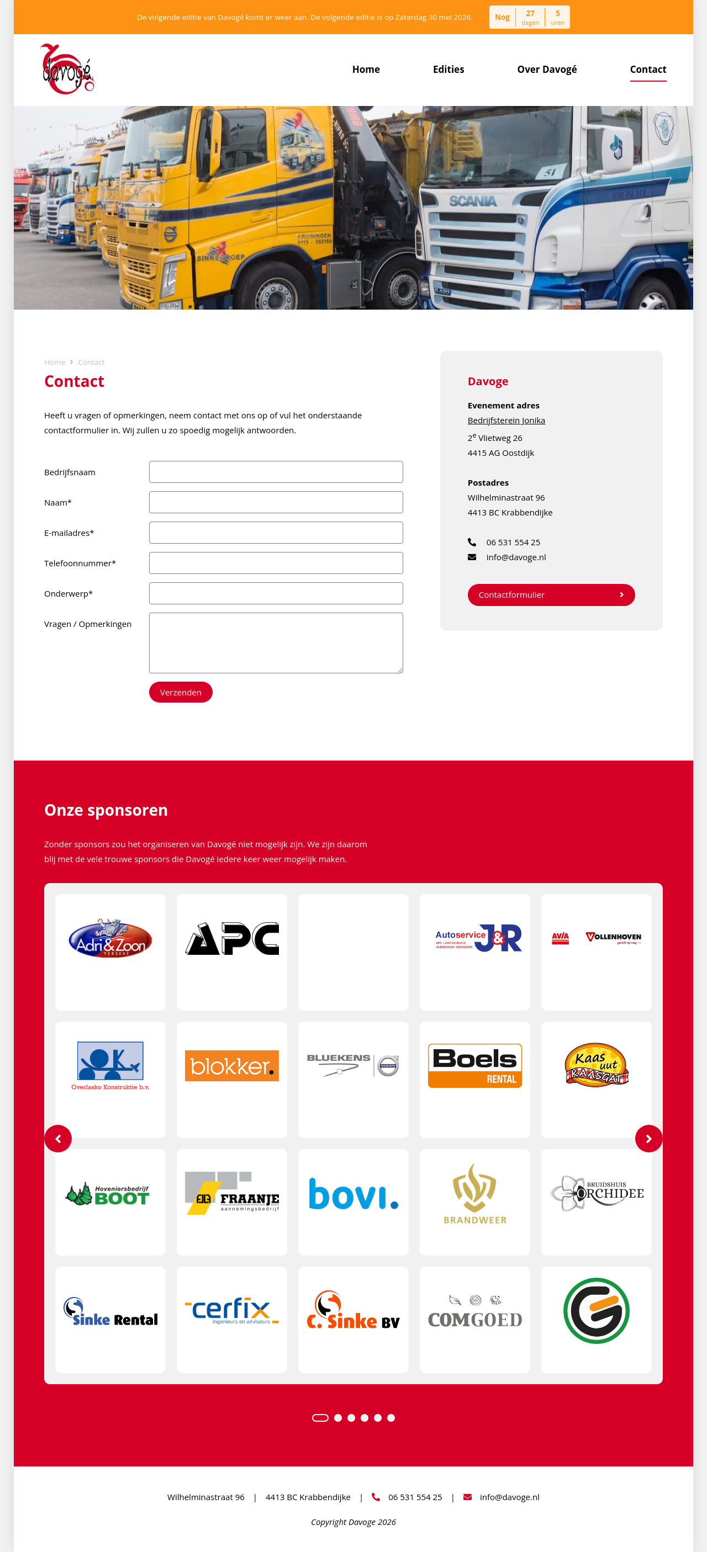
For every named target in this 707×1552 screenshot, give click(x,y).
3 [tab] (351, 1418)
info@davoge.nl (507, 557)
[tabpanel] (353, 1133)
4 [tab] (364, 1418)
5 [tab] (378, 1418)
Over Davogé (547, 69)
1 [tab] (320, 1418)
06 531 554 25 (504, 542)
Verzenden (181, 692)
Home (366, 69)
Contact (648, 69)
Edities (449, 69)
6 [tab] (391, 1418)
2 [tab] (338, 1418)
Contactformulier (551, 594)
